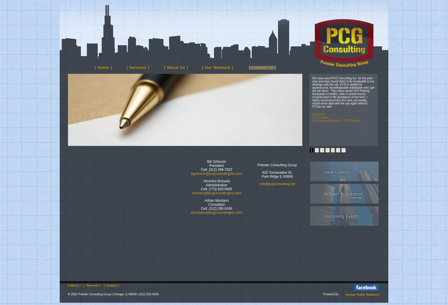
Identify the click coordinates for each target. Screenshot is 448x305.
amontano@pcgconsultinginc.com (216, 213)
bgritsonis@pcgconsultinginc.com (216, 174)
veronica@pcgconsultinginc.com (216, 193)
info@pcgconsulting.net (277, 184)
